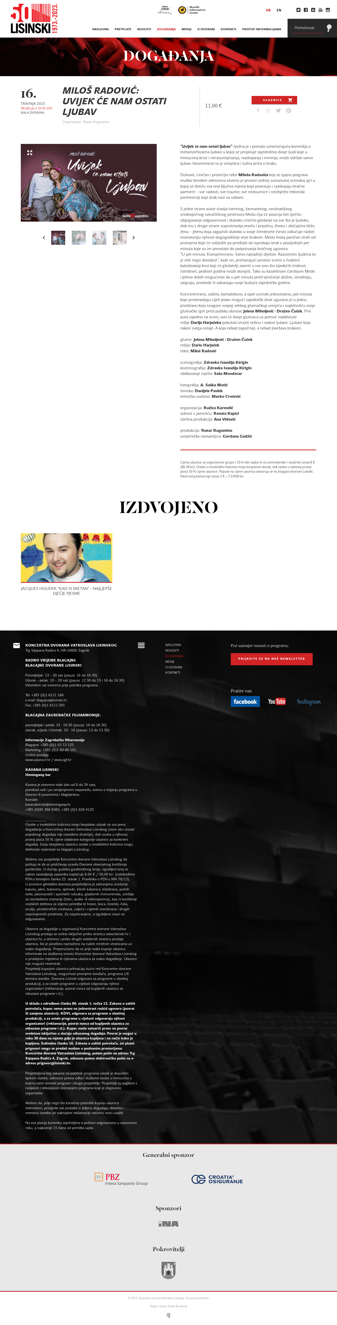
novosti (144, 29)
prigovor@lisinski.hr (53, 1063)
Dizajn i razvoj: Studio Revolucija (168, 1306)
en (279, 10)
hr (268, 10)
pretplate (123, 29)
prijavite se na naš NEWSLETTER (271, 659)
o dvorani (206, 29)
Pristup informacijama (261, 29)
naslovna (100, 29)
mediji (186, 29)
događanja (166, 29)
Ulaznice (278, 100)
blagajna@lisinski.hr (52, 700)
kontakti (228, 29)
